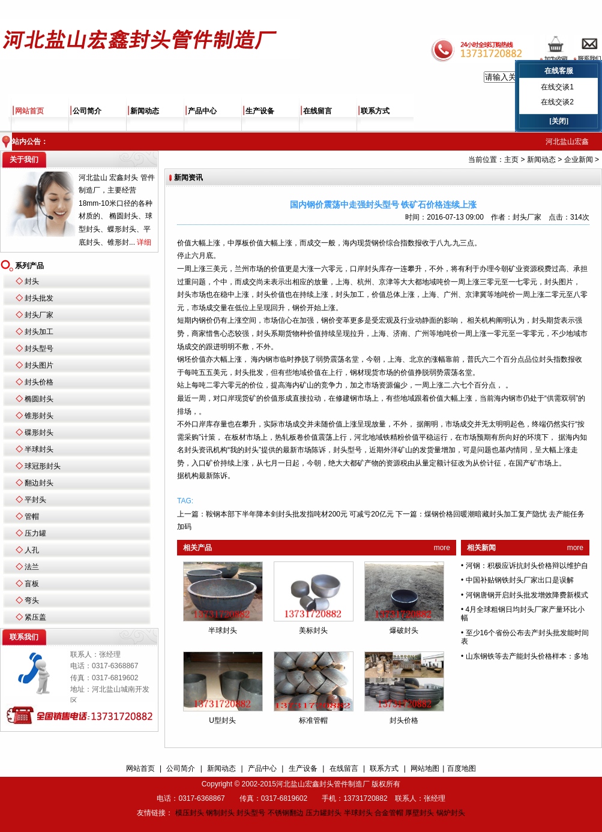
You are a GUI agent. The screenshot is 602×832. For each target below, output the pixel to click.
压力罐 (35, 533)
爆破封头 (404, 630)
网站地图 (425, 768)
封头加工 (39, 332)
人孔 (32, 550)
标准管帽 (313, 720)
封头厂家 (39, 315)
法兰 (32, 567)
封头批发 (39, 298)
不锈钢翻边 (286, 813)
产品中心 (202, 111)
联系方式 (375, 111)
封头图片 (39, 365)
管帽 (32, 516)
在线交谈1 (557, 87)
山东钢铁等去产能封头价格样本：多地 (527, 656)
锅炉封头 (450, 813)
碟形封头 (39, 432)
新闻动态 (144, 111)
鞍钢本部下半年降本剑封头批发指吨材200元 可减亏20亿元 (300, 514)
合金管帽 (389, 813)
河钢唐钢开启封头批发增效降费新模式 (527, 595)
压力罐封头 (324, 813)
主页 (511, 159)
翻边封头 (39, 483)
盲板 (32, 583)
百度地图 (461, 768)
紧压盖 (35, 617)
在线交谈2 (557, 102)
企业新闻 (578, 159)
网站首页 (29, 111)
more (442, 547)
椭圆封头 (39, 399)
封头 (32, 281)
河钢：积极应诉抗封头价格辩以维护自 (527, 565)
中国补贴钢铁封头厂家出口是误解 (520, 580)
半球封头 (39, 449)
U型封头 (222, 720)
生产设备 (259, 111)
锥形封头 (39, 416)
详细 (144, 242)
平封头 (35, 499)
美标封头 (313, 630)
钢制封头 (220, 813)
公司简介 (87, 111)
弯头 (32, 600)
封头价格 (39, 382)
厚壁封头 (419, 813)
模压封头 (189, 813)
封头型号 (39, 348)
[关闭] (558, 121)
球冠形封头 (43, 466)
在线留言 (317, 111)
